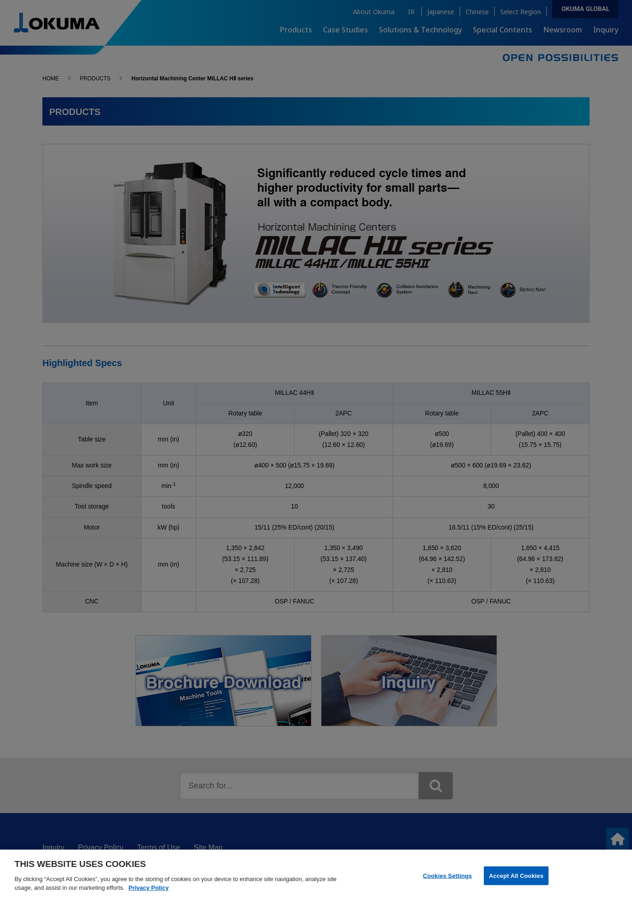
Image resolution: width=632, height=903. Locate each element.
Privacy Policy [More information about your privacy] (149, 892)
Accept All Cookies (516, 880)
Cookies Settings (447, 880)
